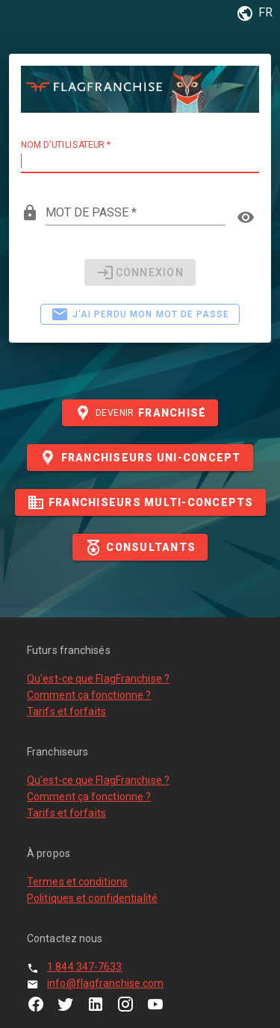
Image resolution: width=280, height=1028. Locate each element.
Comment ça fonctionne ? (89, 695)
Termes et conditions (77, 882)
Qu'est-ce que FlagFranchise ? (98, 679)
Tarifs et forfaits (66, 711)
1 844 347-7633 (84, 967)
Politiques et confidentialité (92, 898)
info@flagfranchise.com (105, 983)
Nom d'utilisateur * (66, 145)
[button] (252, 13)
